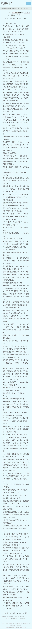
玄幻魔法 (10, 8)
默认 (13, 12)
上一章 (6, 18)
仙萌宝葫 (15, 8)
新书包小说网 (4, 8)
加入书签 (25, 18)
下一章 (19, 18)
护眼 (16, 12)
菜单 (29, 3)
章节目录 (12, 18)
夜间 (19, 12)
